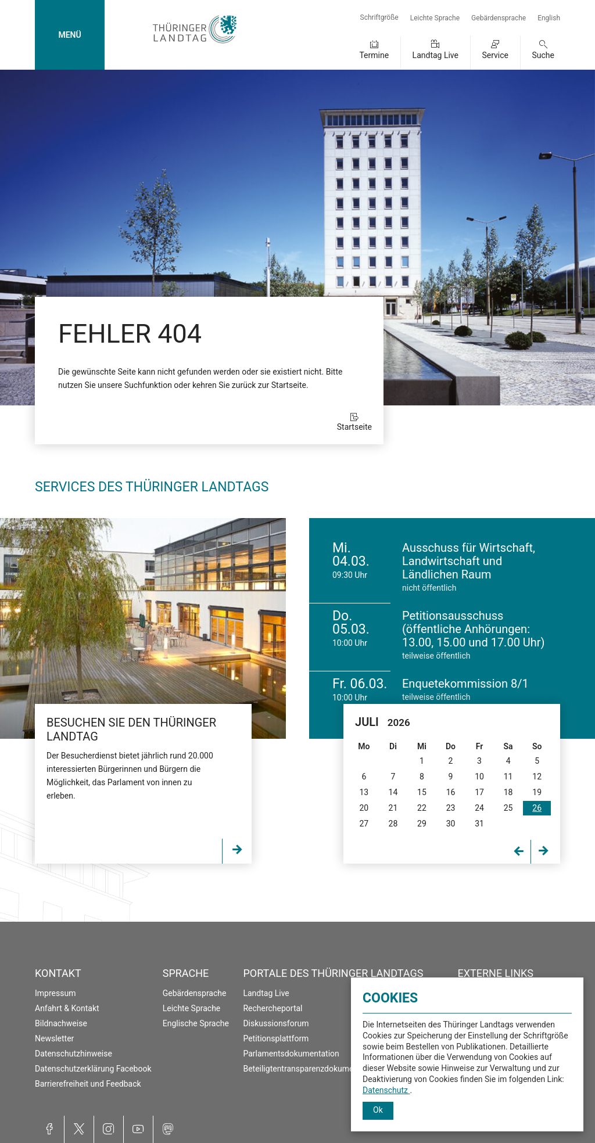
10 (479, 776)
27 (363, 823)
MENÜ (69, 34)
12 (537, 776)
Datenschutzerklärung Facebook (93, 1068)
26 (537, 808)
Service (495, 55)
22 (421, 808)
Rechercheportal (272, 1008)
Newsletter (54, 1038)
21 (393, 808)
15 (421, 792)
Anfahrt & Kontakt (67, 1008)
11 (508, 776)
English (548, 18)
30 (451, 823)
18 (508, 792)
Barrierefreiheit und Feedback (88, 1083)
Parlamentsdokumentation (291, 1053)
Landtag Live (435, 55)
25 (508, 808)
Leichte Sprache (435, 18)
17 (479, 792)
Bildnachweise (61, 1023)
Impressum (55, 993)
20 (363, 808)
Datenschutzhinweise (73, 1053)
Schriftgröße (379, 17)
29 (421, 823)
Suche (543, 55)
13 (363, 792)
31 (479, 823)
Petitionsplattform (276, 1038)
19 (537, 792)
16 (451, 792)
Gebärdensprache (498, 18)
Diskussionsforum (276, 1023)
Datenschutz (386, 1090)
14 (393, 792)
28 (393, 823)
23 (451, 808)
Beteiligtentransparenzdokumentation (311, 1068)
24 (479, 808)
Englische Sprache (196, 1023)
